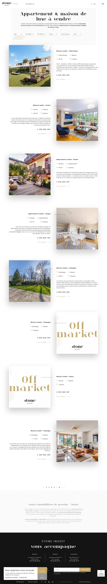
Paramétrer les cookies (11, 577)
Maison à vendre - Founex (65, 376)
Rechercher (19, 37)
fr (92, 4)
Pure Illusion (87, 582)
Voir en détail (62, 79)
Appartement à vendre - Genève (67, 159)
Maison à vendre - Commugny (66, 268)
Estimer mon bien (101, 574)
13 (59, 487)
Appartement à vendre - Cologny (39, 214)
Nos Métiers (30, 4)
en (94, 4)
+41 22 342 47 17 (55, 561)
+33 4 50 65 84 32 (34, 561)
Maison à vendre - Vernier (42, 105)
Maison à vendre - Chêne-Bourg (67, 51)
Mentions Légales (33, 582)
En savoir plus (23, 577)
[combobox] (17, 34)
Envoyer (85, 569)
